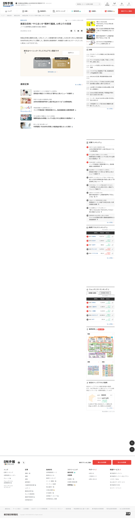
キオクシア (95, 315)
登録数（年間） (105, 293)
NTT (93, 319)
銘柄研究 (42, 11)
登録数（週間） (92, 293)
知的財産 (68, 508)
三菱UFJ (94, 306)
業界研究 (76, 11)
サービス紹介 (16, 508)
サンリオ (94, 249)
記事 (25, 11)
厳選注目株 (17, 15)
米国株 (93, 11)
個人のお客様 (104, 462)
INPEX (94, 302)
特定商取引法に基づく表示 (82, 508)
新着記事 (9, 15)
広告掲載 (25, 508)
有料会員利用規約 (112, 508)
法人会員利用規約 (126, 508)
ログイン (129, 4)
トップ (8, 11)
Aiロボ (94, 240)
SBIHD (94, 236)
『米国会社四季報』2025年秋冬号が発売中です (31, 3)
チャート (114, 4)
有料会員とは (52, 71)
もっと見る (78, 84)
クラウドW (95, 253)
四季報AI (110, 11)
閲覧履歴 (107, 4)
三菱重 (94, 311)
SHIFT (93, 245)
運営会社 (6, 508)
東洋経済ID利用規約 (99, 508)
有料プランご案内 (126, 11)
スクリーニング (59, 11)
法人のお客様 (123, 462)
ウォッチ (122, 4)
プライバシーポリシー (56, 508)
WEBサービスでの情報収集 (38, 508)
